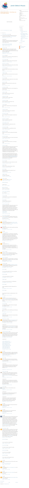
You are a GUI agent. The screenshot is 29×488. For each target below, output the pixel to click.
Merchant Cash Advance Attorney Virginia (7, 44)
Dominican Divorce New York (5, 52)
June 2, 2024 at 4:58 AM (6, 143)
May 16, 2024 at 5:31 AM (6, 107)
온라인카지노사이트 (4, 63)
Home (9, 482)
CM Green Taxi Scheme (5, 232)
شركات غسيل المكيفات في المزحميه (6, 345)
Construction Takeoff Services (5, 331)
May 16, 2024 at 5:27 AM (6, 90)
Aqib (2, 471)
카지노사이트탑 (4, 55)
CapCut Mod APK (4, 406)
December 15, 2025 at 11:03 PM (7, 329)
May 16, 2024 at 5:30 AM (6, 102)
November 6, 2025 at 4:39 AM (7, 272)
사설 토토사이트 (4, 109)
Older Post (17, 482)
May (21, 28)
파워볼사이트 (4, 174)
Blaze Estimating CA (4, 428)
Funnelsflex (3, 386)
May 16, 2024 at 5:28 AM (6, 94)
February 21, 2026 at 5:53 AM (7, 401)
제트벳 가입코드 (4, 182)
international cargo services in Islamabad (6, 375)
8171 (2, 242)
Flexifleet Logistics (4, 371)
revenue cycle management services (12, 467)
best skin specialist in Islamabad (10, 472)
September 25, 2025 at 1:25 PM (7, 229)
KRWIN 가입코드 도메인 (5, 191)
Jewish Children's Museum (22, 46)
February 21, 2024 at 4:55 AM (7, 57)
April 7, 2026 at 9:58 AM (6, 464)
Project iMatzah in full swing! (24, 33)
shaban (3, 403)
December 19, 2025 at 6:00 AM (7, 337)
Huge (3, 415)
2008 (20, 27)
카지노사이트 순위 (4, 140)
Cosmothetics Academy (14, 222)
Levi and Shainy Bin (21, 47)
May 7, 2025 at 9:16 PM (5, 185)
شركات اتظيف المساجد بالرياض (6, 347)
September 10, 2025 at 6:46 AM (7, 224)
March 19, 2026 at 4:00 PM (6, 437)
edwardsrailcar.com (4, 100)
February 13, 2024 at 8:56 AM (7, 53)
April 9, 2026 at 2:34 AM (6, 479)
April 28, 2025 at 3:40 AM (6, 180)
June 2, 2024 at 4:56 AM (6, 129)
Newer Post (1, 482)
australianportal (4, 263)
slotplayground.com (4, 96)
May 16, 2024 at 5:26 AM (6, 80)
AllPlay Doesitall (4, 145)
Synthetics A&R (4, 251)
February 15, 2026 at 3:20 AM (7, 377)
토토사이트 (3, 169)
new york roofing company (5, 215)
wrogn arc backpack (4, 211)
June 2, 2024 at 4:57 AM (6, 134)
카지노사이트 (4, 195)
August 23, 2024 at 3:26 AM (6, 176)
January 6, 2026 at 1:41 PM (6, 349)
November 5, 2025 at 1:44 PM (7, 255)
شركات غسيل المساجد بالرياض (6, 346)
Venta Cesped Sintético (6, 253)
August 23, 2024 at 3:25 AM (6, 172)
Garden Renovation (9, 260)
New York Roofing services (5, 217)
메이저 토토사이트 (4, 113)
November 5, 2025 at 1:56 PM (7, 261)
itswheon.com (3, 178)
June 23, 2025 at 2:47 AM (6, 213)
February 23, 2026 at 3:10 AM (7, 407)
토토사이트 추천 (4, 439)
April (21, 29)
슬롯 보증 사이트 (4, 131)
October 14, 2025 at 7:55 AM (6, 240)
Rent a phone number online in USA (11, 326)
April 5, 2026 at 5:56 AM (6, 443)
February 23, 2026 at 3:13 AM (7, 413)
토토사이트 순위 (4, 136)
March (21, 30)
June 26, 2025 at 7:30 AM (6, 219)
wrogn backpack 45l (4, 212)
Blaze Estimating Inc (10, 435)
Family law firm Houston (13, 36)
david (3, 460)
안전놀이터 (3, 279)
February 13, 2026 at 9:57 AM (7, 369)
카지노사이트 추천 (4, 445)
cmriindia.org (3, 104)
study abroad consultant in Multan (14, 477)
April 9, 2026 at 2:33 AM (6, 474)
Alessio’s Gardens (4, 257)
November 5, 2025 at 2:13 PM (7, 267)
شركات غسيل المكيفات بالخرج (6, 343)
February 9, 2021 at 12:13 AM (7, 37)
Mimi (20, 48)
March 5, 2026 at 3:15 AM (6, 426)
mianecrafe (6, 367)
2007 (20, 42)
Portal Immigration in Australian (13, 264)
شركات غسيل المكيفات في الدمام (6, 344)
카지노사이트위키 (4, 59)
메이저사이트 (4, 274)
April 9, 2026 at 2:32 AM (6, 469)
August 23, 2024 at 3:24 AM (6, 167)
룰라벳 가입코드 (4, 187)
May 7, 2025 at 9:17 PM (5, 202)
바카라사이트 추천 (4, 450)
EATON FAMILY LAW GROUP (6, 34)
